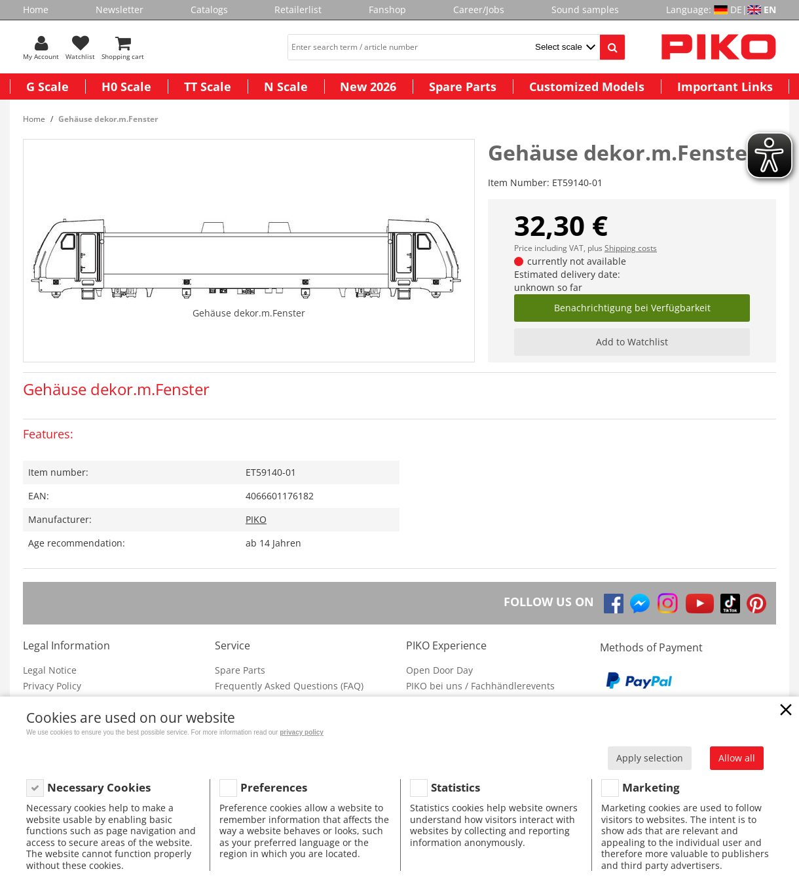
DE (736, 9)
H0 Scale (126, 86)
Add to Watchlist (632, 342)
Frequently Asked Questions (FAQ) (289, 686)
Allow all (736, 758)
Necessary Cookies (99, 787)
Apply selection (649, 758)
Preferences (273, 787)
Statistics (455, 787)
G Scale (47, 86)
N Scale (286, 86)
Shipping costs (630, 248)
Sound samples (585, 9)
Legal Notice (50, 670)
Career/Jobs (478, 9)
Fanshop (387, 9)
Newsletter (119, 9)
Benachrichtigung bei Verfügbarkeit (632, 307)
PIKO (256, 519)
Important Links (725, 86)
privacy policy (302, 732)
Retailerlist (298, 9)
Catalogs (209, 9)
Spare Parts (462, 86)
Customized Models (586, 86)
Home (35, 9)
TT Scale (207, 86)
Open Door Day (439, 670)
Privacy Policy (52, 686)
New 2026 (368, 86)
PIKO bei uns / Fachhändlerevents (480, 686)
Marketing (651, 787)
